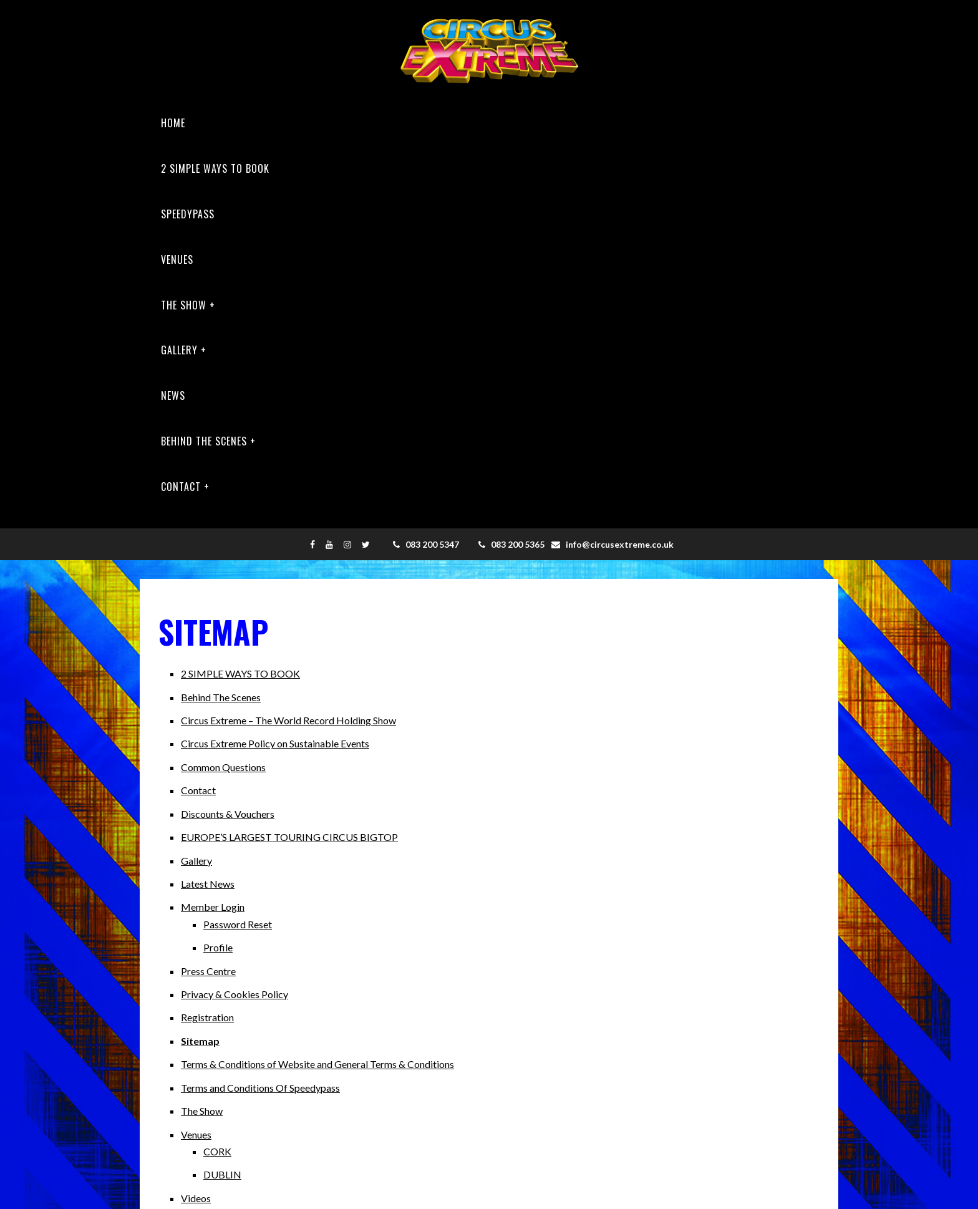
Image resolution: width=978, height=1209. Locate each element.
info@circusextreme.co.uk (612, 544)
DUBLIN (222, 1174)
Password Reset (237, 924)
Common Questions (223, 767)
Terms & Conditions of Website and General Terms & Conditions (317, 1064)
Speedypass (188, 213)
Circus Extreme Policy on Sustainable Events (275, 743)
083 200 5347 (426, 544)
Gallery (179, 349)
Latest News (208, 884)
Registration (207, 1017)
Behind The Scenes (204, 441)
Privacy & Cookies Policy (234, 994)
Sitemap (200, 1041)
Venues (177, 259)
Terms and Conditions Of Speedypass (260, 1088)
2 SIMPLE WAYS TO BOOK (215, 168)
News (173, 395)
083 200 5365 (511, 544)
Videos (196, 1198)
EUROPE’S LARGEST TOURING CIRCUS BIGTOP (289, 837)
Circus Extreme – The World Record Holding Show (288, 720)
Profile (218, 947)
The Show (183, 305)
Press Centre (208, 971)
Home (173, 122)
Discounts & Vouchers (227, 814)
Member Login (212, 907)
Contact (181, 486)
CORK (217, 1151)
